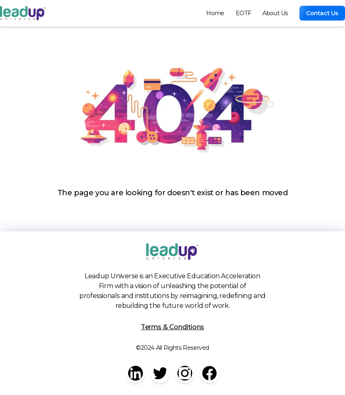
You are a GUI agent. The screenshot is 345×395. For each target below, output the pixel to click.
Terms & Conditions (172, 327)
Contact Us (322, 13)
